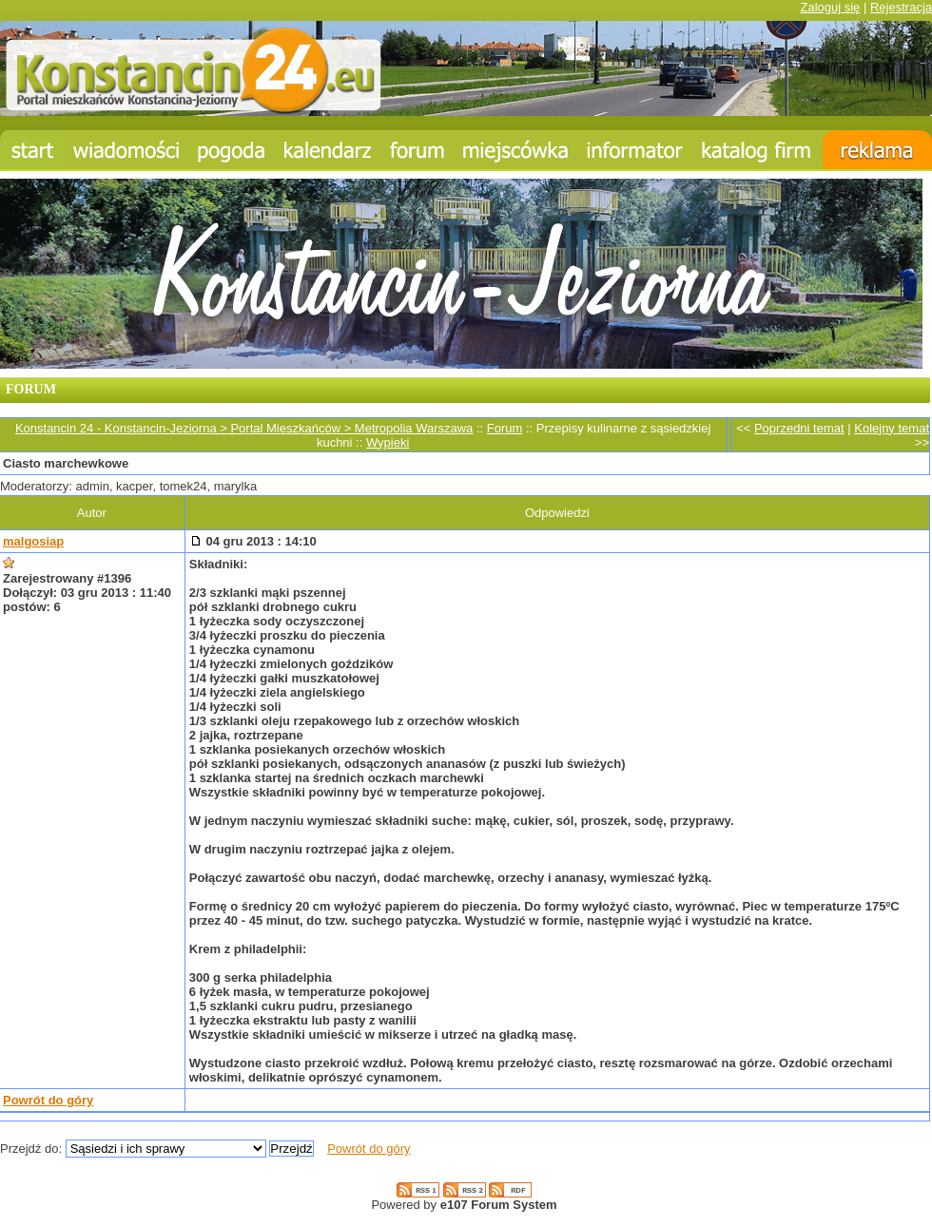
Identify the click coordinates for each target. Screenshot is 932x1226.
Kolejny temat (891, 428)
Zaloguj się (830, 7)
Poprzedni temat (799, 428)
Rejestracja (901, 7)
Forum (505, 428)
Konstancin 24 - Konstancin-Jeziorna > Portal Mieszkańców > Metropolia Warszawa (244, 428)
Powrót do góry (48, 1100)
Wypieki (387, 442)
